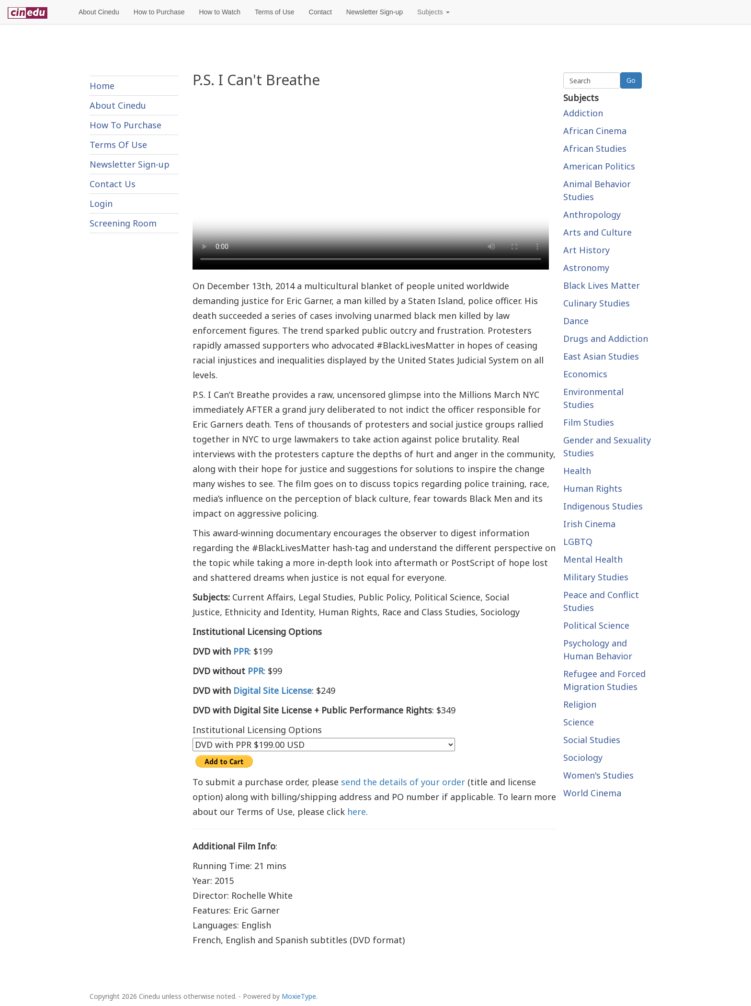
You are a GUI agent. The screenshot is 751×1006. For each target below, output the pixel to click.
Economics (585, 374)
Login (101, 203)
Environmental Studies (593, 398)
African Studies (594, 148)
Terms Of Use (118, 144)
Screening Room (123, 223)
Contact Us (113, 184)
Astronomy (586, 267)
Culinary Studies (596, 303)
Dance (576, 321)
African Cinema (594, 130)
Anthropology (592, 214)
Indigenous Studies (603, 506)
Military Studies (595, 577)
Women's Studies (598, 775)
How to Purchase (159, 12)
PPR (241, 651)
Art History (586, 250)
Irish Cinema (589, 524)
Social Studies (591, 740)
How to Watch (219, 12)
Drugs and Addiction (605, 338)
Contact (320, 12)
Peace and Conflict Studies (601, 601)
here (356, 811)
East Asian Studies (601, 356)
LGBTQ (577, 541)
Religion (579, 704)
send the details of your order (403, 782)
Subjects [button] (433, 12)
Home (102, 85)
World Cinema (592, 793)
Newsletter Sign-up (374, 12)
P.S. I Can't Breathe (256, 80)
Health (577, 470)
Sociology (583, 757)
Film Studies (588, 422)
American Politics (599, 166)
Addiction (583, 113)
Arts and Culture (597, 232)
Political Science (596, 625)
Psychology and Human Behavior (597, 649)
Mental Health (593, 559)
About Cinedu (99, 12)
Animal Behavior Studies (597, 190)
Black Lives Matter (601, 285)
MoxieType (299, 996)
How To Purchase (125, 125)
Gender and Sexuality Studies (607, 446)
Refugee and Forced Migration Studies (604, 680)
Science (578, 722)
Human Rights (592, 488)
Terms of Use (274, 12)
